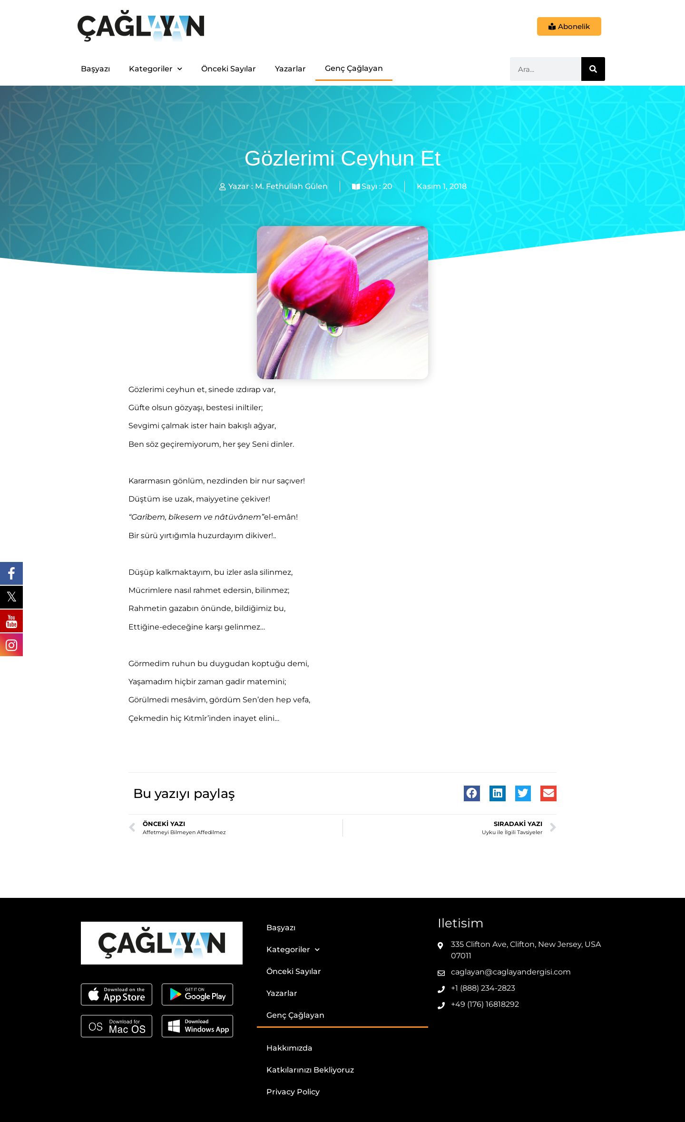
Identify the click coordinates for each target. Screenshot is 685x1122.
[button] (472, 794)
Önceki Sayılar (228, 68)
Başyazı (95, 68)
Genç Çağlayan (354, 68)
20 (387, 186)
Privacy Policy (293, 1091)
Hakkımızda (289, 1048)
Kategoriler (155, 68)
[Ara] (593, 69)
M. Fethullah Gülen (291, 186)
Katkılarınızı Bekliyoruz (310, 1069)
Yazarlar (290, 68)
